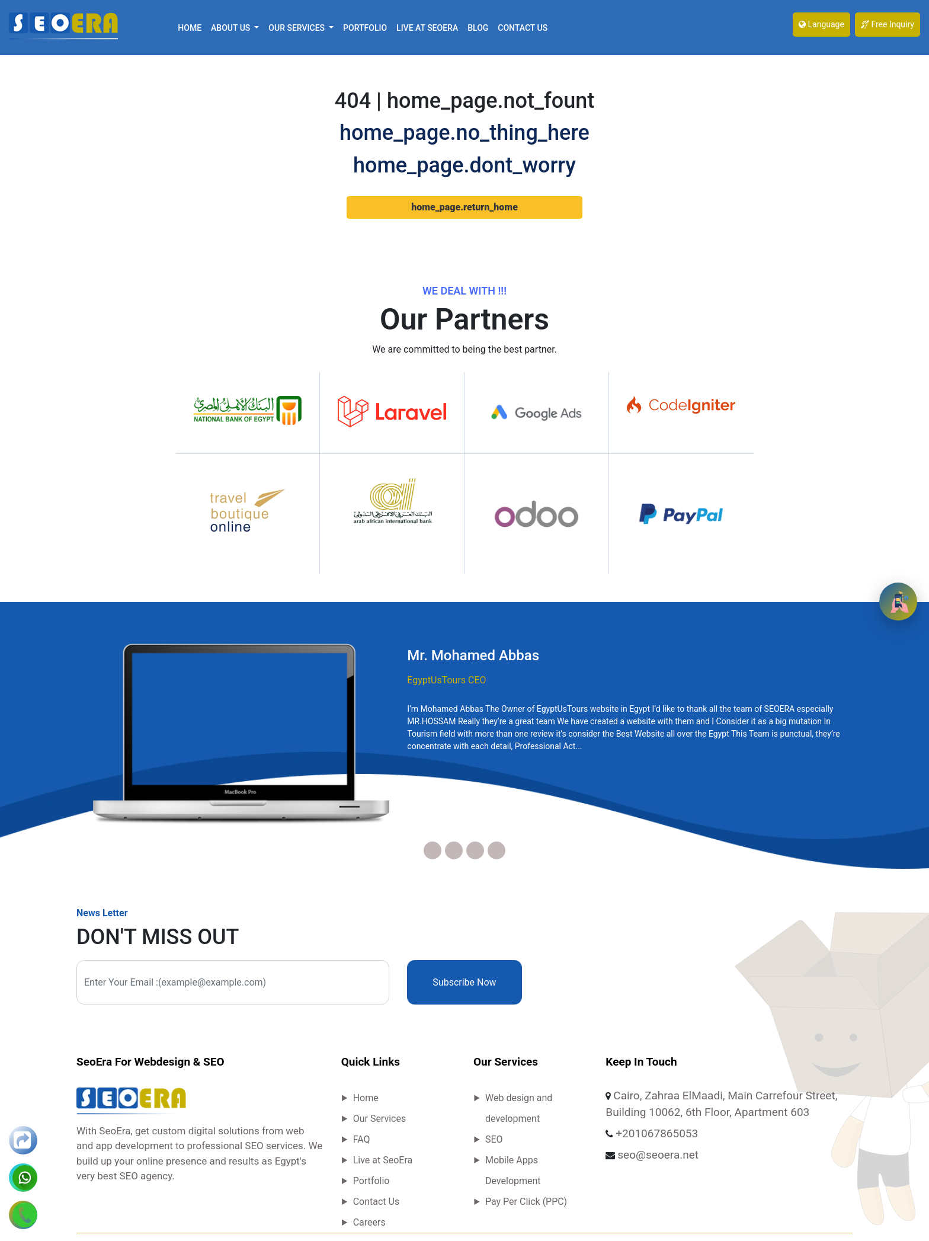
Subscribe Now (464, 982)
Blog (477, 28)
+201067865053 (657, 1133)
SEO (494, 1139)
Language (821, 24)
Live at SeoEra (427, 28)
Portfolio (365, 28)
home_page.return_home (464, 207)
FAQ (361, 1139)
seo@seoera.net (658, 1155)
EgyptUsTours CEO (446, 680)
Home (189, 28)
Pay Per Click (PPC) (526, 1201)
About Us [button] (231, 28)
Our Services (379, 1118)
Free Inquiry (887, 24)
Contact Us (522, 28)
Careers (369, 1222)
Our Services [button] (297, 28)
